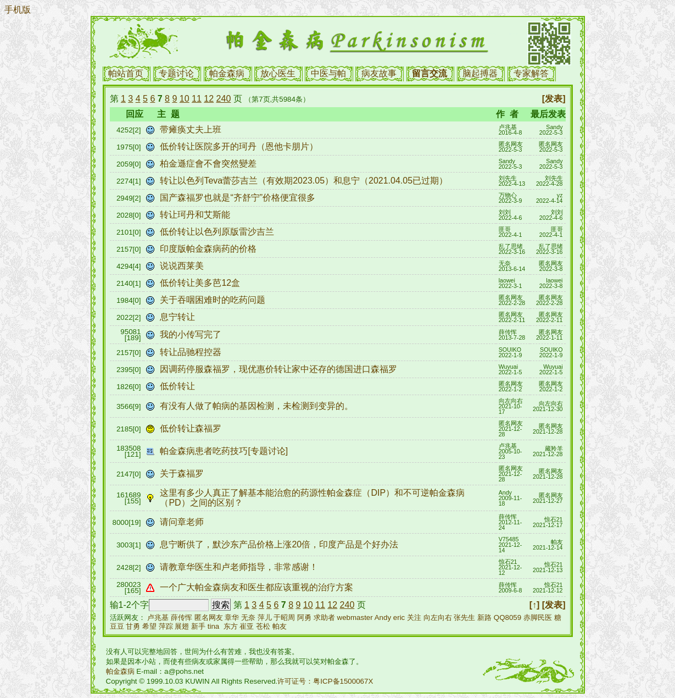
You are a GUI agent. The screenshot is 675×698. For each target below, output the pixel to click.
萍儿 (265, 617)
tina (214, 626)
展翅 (182, 626)
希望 (149, 626)
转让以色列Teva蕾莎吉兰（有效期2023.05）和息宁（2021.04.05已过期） (305, 180)
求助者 (324, 617)
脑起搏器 (480, 73)
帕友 (279, 626)
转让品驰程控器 (192, 352)
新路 (484, 617)
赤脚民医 (537, 617)
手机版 (17, 9)
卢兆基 (158, 617)
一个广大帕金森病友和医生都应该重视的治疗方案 (259, 587)
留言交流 (429, 73)
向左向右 (437, 617)
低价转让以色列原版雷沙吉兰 (218, 231)
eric (399, 617)
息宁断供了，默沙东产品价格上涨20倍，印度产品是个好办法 (280, 544)
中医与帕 (328, 73)
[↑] (534, 605)
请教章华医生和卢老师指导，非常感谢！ (240, 567)
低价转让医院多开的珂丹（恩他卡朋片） (240, 146)
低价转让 (178, 386)
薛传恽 (181, 617)
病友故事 (379, 73)
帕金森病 (226, 73)
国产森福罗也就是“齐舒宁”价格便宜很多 (238, 197)
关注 (414, 617)
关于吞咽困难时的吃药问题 (213, 299)
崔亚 (246, 626)
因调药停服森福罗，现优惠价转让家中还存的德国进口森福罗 (279, 369)
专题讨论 (176, 73)
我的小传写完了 (192, 334)
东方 (231, 626)
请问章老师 (183, 522)
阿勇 (304, 617)
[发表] (554, 98)
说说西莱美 (183, 265)
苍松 (263, 626)
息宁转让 (178, 317)
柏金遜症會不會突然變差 (209, 163)
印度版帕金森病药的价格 (209, 248)
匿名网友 (208, 617)
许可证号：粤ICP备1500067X (325, 681)
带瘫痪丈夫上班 (192, 129)
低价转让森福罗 (192, 428)
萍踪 (166, 626)
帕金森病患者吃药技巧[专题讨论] (225, 451)
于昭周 (284, 617)
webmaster (355, 617)
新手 (198, 626)
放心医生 (277, 73)
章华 (232, 617)
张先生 (464, 617)
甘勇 (133, 626)
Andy (383, 617)
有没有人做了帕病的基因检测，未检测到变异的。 (257, 406)
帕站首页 (125, 73)
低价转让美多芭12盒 (201, 282)
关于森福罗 (183, 473)
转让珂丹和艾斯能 (196, 214)
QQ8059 (507, 617)
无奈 (248, 617)
